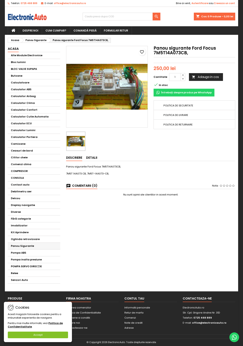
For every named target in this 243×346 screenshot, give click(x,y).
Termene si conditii (78, 318)
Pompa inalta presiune (26, 259)
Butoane (16, 76)
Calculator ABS (21, 89)
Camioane (18, 144)
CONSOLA (17, 178)
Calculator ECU (21, 123)
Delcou (15, 198)
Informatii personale (137, 307)
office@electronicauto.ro (70, 3)
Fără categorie (21, 219)
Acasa (13, 48)
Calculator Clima (23, 103)
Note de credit (133, 323)
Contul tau (134, 298)
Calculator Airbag (23, 96)
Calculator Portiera (24, 137)
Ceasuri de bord (22, 150)
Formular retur (116, 30)
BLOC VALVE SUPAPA (24, 69)
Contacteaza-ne (76, 328)
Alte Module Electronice (26, 55)
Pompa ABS (18, 253)
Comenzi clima (21, 164)
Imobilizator (19, 225)
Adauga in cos (205, 77)
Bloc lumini (18, 62)
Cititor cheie (19, 157)
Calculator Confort (24, 110)
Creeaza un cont (224, 3)
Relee (14, 273)
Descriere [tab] (74, 157)
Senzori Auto (19, 280)
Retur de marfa (133, 312)
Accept (38, 335)
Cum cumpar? (55, 30)
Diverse (16, 212)
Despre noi (30, 30)
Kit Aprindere (20, 232)
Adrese (129, 328)
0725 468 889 (29, 3)
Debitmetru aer (21, 191)
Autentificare (199, 3)
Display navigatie (23, 205)
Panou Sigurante (22, 246)
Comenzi (130, 318)
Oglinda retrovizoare (25, 239)
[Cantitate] (175, 77)
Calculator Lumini (23, 130)
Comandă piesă (85, 30)
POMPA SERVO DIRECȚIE (26, 266)
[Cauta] (121, 16)
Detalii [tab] (91, 157)
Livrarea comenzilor (78, 307)
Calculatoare (20, 82)
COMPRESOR (19, 171)
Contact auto (20, 185)
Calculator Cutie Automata (30, 116)
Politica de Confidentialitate (83, 312)
